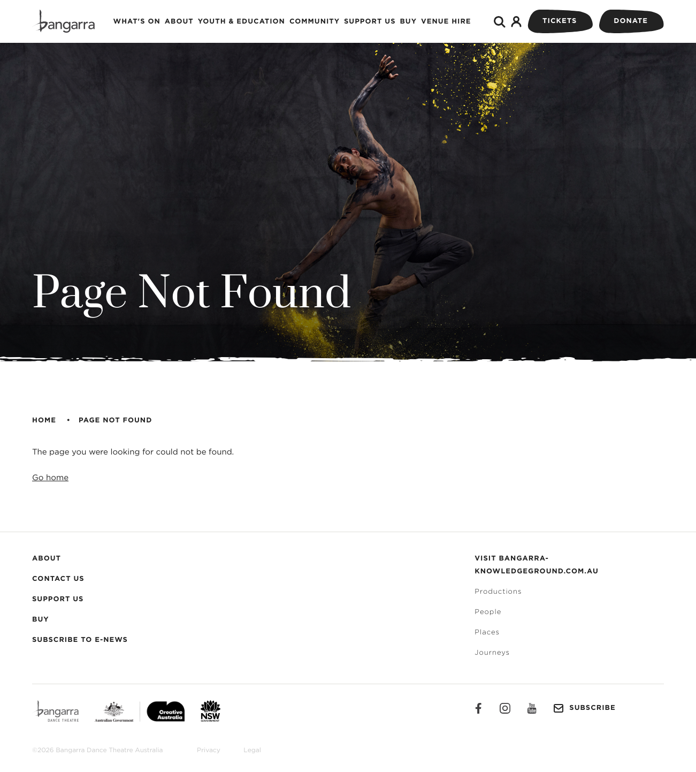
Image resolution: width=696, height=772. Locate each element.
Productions (498, 591)
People (488, 612)
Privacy (208, 750)
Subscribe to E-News (80, 640)
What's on (136, 21)
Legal (252, 750)
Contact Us (58, 579)
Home (44, 420)
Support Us (369, 21)
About (179, 21)
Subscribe (584, 708)
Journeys (492, 652)
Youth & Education (241, 21)
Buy (408, 21)
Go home (50, 478)
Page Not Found (115, 420)
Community (314, 21)
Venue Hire (446, 21)
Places (487, 632)
